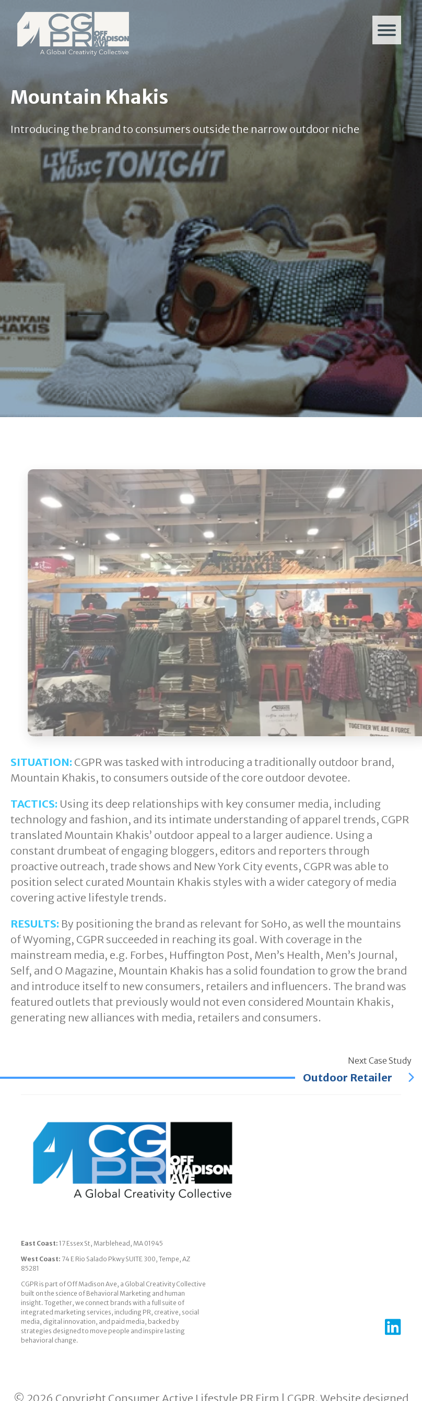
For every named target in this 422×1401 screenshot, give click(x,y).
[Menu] (386, 30)
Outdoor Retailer (358, 1077)
